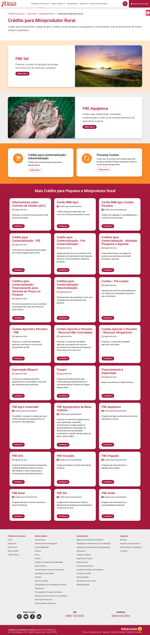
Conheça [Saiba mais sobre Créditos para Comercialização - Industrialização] (62, 318)
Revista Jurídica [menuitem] (41, 581)
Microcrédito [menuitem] (13, 551)
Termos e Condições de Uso (91, 632)
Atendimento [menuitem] (82, 536)
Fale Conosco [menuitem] (82, 562)
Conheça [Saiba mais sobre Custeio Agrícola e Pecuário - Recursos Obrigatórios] (107, 358)
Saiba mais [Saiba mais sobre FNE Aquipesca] (88, 127)
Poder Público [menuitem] (13, 554)
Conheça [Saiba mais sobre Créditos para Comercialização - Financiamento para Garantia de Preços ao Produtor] (17, 318)
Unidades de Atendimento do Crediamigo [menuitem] (94, 543)
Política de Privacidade (134, 632)
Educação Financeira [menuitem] (43, 599)
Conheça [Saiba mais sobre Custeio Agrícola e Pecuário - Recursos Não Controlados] (62, 358)
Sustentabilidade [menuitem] (42, 547)
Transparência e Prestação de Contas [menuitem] (50, 584)
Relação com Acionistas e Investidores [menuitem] (51, 596)
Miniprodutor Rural (46, 13)
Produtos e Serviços (16, 13)
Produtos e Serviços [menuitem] (16, 536)
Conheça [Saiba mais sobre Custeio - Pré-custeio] (107, 318)
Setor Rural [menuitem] (12, 547)
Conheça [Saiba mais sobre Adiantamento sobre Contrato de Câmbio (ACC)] (17, 226)
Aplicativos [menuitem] (81, 551)
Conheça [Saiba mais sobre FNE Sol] (62, 516)
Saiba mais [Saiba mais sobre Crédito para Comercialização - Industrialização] (34, 170)
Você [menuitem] (10, 539)
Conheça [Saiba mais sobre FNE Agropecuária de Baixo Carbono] (62, 444)
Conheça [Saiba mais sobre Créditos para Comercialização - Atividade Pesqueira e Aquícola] (107, 270)
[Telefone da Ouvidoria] (121, 616)
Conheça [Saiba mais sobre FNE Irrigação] (107, 482)
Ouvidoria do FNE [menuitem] (84, 573)
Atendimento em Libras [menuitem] (86, 581)
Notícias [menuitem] (123, 539)
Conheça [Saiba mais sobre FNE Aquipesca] (107, 444)
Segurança (106, 632)
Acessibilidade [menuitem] (83, 577)
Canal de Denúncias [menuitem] (85, 566)
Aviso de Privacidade (118, 632)
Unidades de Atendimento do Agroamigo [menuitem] (93, 547)
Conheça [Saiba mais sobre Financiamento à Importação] (107, 395)
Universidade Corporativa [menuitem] (45, 603)
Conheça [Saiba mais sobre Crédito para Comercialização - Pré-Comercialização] (62, 270)
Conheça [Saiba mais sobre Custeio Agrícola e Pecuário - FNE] (17, 358)
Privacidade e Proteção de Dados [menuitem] (48, 592)
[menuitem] (41, 3)
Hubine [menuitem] (38, 558)
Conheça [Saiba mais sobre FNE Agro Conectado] (17, 444)
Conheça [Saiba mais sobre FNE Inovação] (62, 482)
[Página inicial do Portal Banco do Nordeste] (8, 3)
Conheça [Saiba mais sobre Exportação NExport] (17, 395)
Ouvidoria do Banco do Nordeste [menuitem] (90, 569)
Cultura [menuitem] (38, 551)
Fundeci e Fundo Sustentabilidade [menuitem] (49, 562)
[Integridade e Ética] (129, 629)
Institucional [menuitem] (40, 539)
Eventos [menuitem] (38, 577)
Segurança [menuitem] (39, 588)
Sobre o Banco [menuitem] (41, 536)
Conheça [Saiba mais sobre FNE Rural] (17, 516)
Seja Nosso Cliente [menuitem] (84, 558)
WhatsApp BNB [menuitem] (83, 584)
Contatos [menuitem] (124, 551)
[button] (148, 13)
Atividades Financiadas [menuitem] (44, 573)
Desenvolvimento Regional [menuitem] (46, 543)
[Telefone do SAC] (75, 616)
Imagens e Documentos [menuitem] (130, 543)
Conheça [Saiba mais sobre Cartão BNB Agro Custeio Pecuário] (107, 226)
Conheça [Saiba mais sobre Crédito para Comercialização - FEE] (17, 270)
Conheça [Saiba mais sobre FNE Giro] (17, 482)
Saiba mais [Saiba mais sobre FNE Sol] (21, 73)
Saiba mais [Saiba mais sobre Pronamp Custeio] (103, 169)
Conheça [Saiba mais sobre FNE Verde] (107, 516)
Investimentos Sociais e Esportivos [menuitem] (49, 569)
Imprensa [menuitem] (124, 536)
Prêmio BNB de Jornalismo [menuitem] (131, 547)
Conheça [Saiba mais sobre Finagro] (62, 395)
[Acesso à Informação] (140, 629)
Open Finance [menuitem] (40, 566)
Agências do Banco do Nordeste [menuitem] (90, 539)
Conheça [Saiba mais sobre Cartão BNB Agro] (62, 226)
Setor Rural (32, 13)
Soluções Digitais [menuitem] (84, 554)
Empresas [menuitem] (12, 543)
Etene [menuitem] (37, 554)
